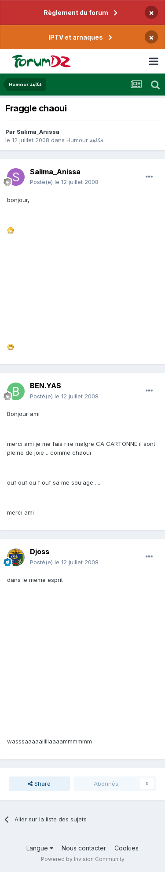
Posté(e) (64, 181)
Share (39, 783)
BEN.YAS (45, 385)
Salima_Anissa (38, 131)
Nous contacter (84, 848)
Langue (39, 848)
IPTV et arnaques (75, 37)
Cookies (126, 848)
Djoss (39, 551)
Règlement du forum (76, 12)
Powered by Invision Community (83, 859)
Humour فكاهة (84, 139)
